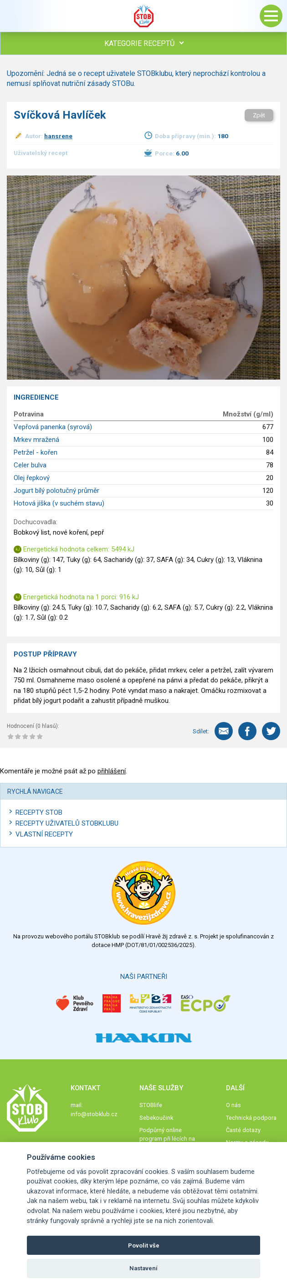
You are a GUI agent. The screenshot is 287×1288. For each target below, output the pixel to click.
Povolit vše (143, 1245)
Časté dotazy (243, 1130)
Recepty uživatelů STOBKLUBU (66, 823)
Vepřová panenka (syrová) (53, 427)
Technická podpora (251, 1117)
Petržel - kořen (35, 452)
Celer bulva (30, 465)
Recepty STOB (38, 812)
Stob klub (143, 16)
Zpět (259, 115)
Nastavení (143, 1268)
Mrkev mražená (36, 440)
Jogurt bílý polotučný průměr (56, 490)
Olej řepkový (32, 478)
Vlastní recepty (44, 834)
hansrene (58, 136)
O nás (233, 1105)
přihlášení (111, 771)
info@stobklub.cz (94, 1114)
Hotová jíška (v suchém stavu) (59, 503)
